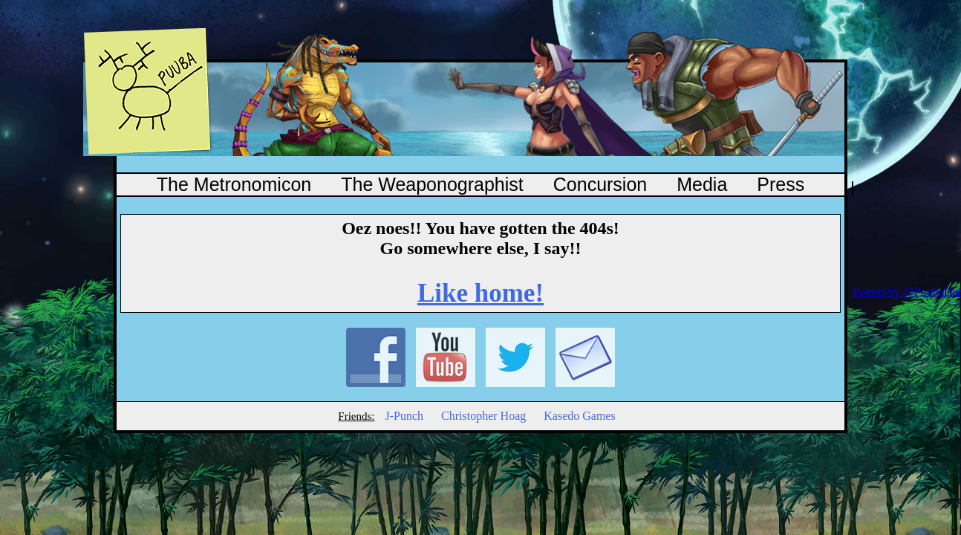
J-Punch (404, 415)
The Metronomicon (234, 184)
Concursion (600, 184)
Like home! (480, 293)
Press (780, 184)
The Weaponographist (432, 184)
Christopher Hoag (483, 415)
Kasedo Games (579, 415)
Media (702, 184)
